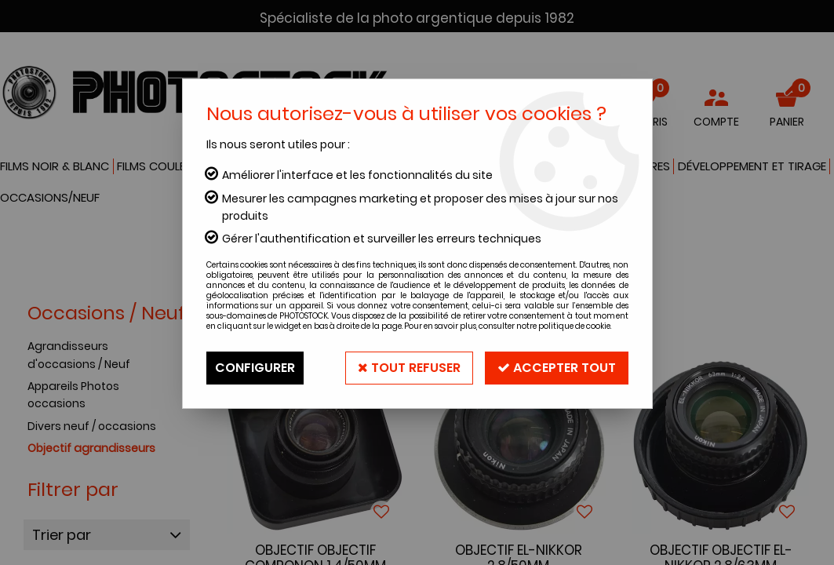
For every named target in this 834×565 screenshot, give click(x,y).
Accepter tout (556, 368)
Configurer (255, 368)
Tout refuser (409, 368)
